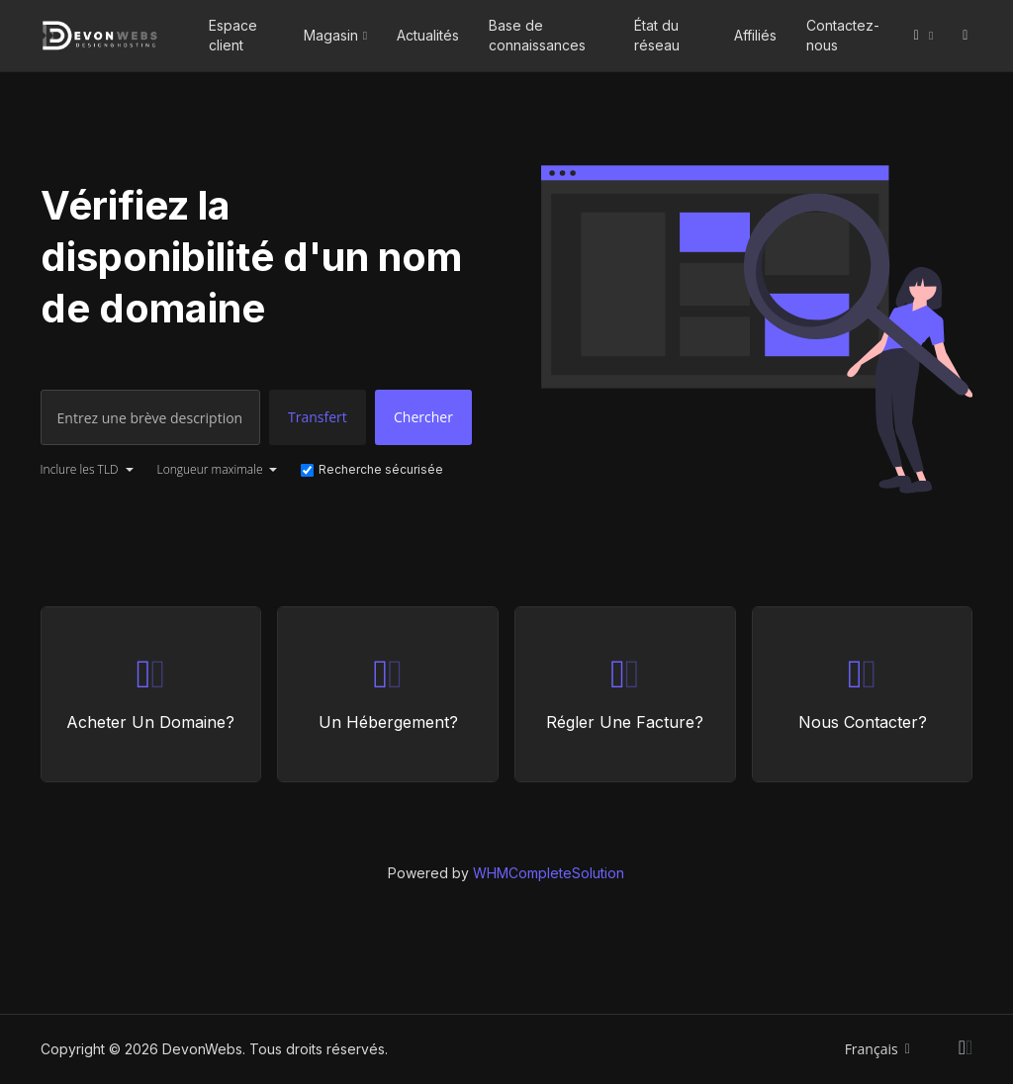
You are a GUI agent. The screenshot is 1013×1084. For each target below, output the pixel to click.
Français (877, 1048)
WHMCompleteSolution (548, 872)
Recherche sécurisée (372, 469)
